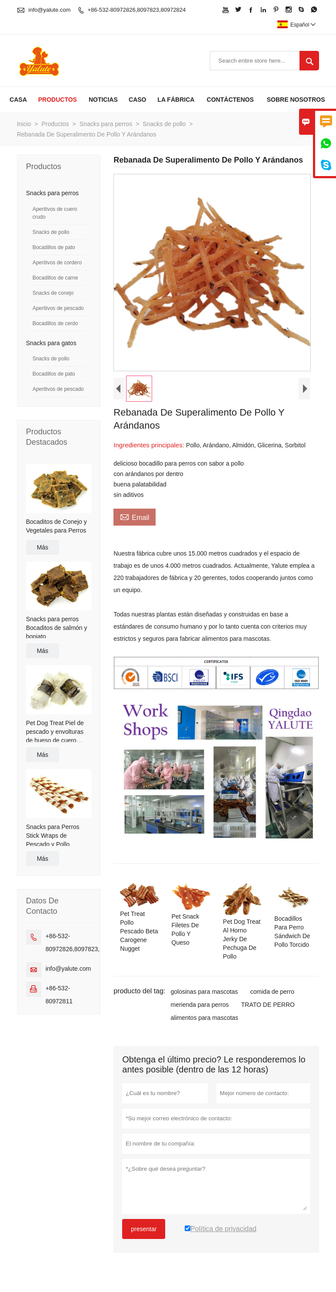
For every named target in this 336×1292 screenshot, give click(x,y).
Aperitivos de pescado (58, 308)
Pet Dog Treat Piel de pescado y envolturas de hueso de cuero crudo (55, 732)
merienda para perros (199, 1004)
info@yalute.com (49, 10)
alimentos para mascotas (204, 1017)
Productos (57, 99)
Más (42, 547)
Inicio (24, 123)
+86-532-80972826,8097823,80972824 (136, 10)
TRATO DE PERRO (268, 1004)
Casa (18, 99)
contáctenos (230, 99)
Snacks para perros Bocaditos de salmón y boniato (56, 628)
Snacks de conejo (53, 293)
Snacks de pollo (164, 123)
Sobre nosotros (296, 99)
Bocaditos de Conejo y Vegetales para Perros (56, 526)
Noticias (103, 99)
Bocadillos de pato (54, 247)
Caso (137, 99)
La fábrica (175, 99)
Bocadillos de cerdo (55, 323)
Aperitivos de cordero (57, 263)
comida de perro (272, 991)
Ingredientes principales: (149, 445)
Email (134, 516)
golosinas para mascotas (204, 991)
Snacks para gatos (51, 343)
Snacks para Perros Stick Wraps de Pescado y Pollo (53, 835)
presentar (143, 1228)
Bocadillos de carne (55, 278)
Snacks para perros (106, 123)
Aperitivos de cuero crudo (55, 213)
